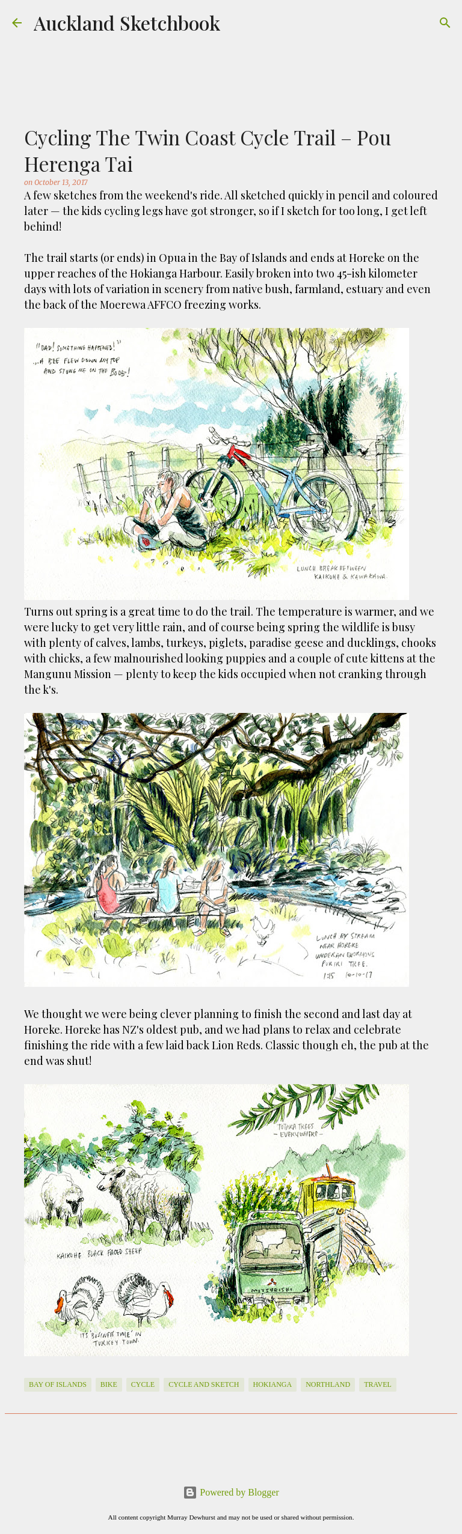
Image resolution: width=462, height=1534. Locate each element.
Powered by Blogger (231, 1492)
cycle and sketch (203, 1384)
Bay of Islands (58, 1384)
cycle (143, 1384)
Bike (108, 1384)
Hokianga (272, 1384)
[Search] (445, 22)
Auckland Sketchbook (127, 22)
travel (378, 1384)
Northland (328, 1384)
